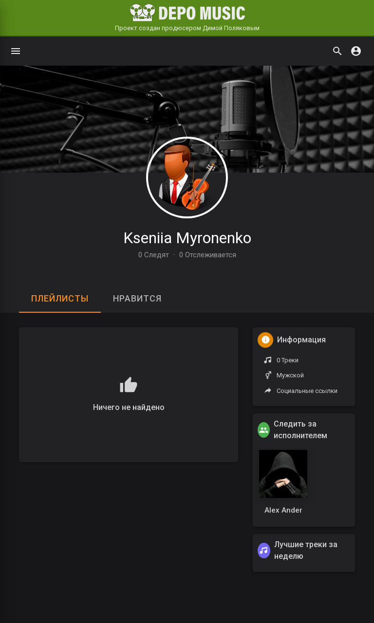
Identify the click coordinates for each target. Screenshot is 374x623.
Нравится (137, 298)
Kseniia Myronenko (187, 238)
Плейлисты (60, 298)
